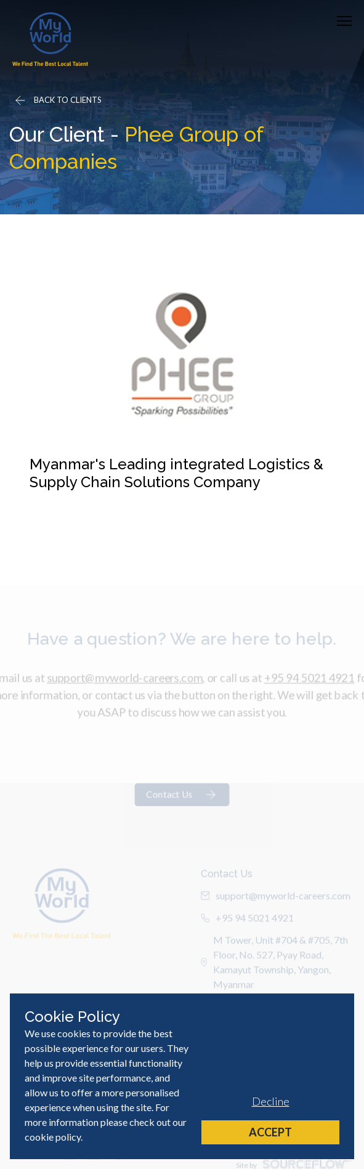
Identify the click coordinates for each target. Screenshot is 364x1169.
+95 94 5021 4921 (313, 689)
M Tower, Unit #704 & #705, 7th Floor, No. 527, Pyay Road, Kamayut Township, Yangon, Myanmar (275, 974)
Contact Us (182, 810)
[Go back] (57, 100)
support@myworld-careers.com (122, 689)
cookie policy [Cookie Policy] (53, 1137)
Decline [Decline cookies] (270, 1101)
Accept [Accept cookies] (270, 1132)
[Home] (50, 39)
